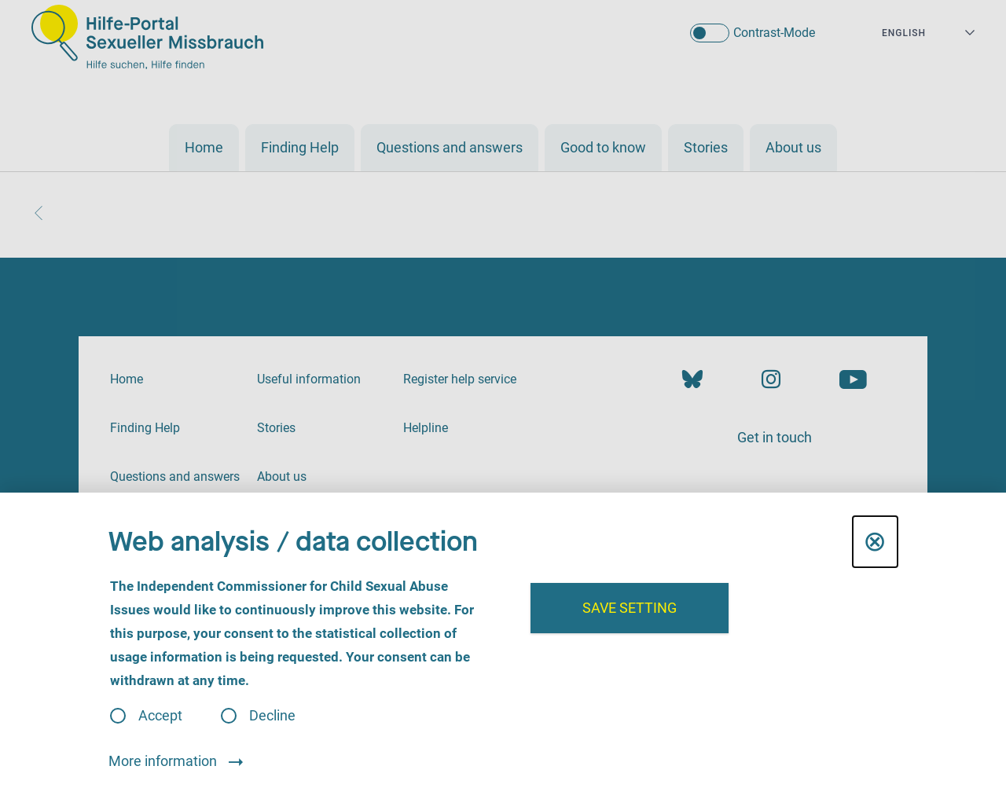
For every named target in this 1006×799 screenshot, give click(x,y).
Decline (272, 716)
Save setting (629, 607)
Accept (160, 716)
